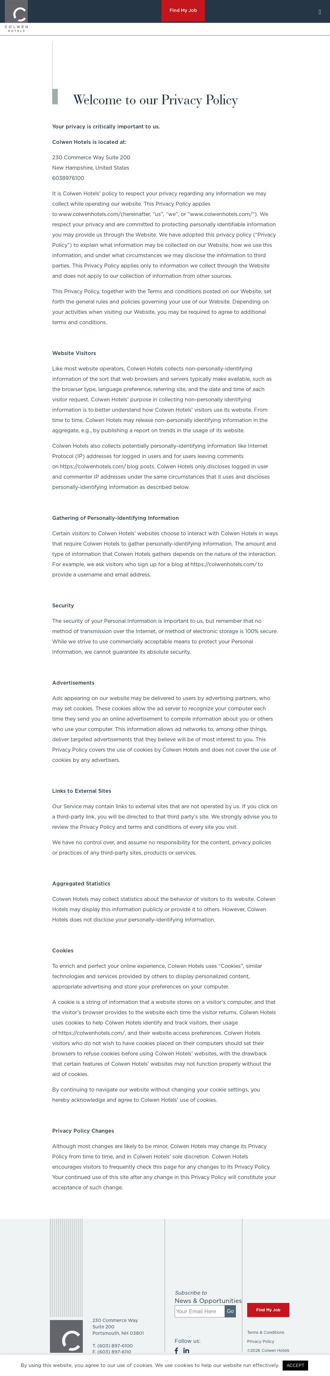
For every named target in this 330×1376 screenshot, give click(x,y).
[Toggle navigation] (320, 12)
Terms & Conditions (265, 1332)
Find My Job (268, 1310)
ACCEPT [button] (295, 1365)
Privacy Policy (260, 1341)
